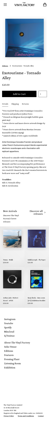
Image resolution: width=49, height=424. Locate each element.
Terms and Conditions (26, 416)
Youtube (8, 323)
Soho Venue (10, 346)
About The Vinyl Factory (17, 342)
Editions (8, 350)
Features (9, 355)
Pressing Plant (11, 359)
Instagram (10, 319)
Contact (41, 416)
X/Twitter (9, 335)
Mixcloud (9, 331)
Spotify (8, 327)
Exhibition (9, 367)
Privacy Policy (9, 416)
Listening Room (12, 363)
